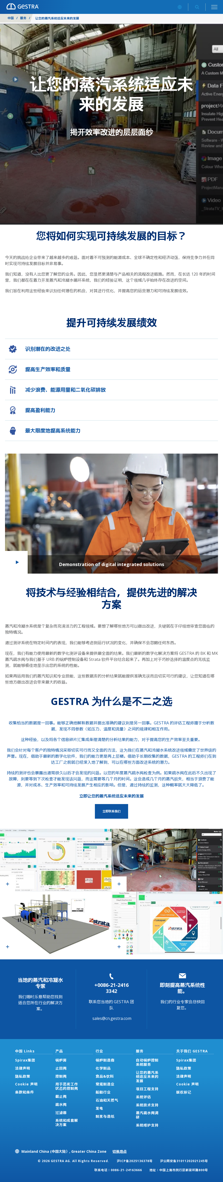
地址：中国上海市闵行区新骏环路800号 (179, 1170)
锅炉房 (61, 1060)
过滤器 (61, 1112)
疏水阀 (61, 1104)
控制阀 (61, 1076)
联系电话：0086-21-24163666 (118, 1170)
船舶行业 (103, 1092)
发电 (99, 1108)
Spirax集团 (25, 1060)
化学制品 (103, 1068)
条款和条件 (24, 1092)
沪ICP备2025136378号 (135, 1161)
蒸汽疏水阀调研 (147, 1114)
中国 (11, 18)
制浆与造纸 (105, 1116)
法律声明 (22, 1068)
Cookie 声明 (26, 1084)
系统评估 (143, 1097)
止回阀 (61, 1068)
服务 (23, 18)
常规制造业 (105, 1084)
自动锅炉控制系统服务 (147, 1062)
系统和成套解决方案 (66, 1122)
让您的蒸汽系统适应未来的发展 (147, 1076)
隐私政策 (22, 1076)
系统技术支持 (147, 1105)
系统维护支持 (147, 1125)
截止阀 (61, 1096)
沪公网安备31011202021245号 (184, 1161)
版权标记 (183, 1092)
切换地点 (120, 1151)
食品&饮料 (105, 1076)
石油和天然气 (107, 1100)
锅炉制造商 (105, 1060)
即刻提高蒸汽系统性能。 (182, 988)
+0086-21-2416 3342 (111, 988)
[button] (111, 514)
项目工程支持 (147, 1088)
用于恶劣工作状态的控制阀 (66, 1086)
